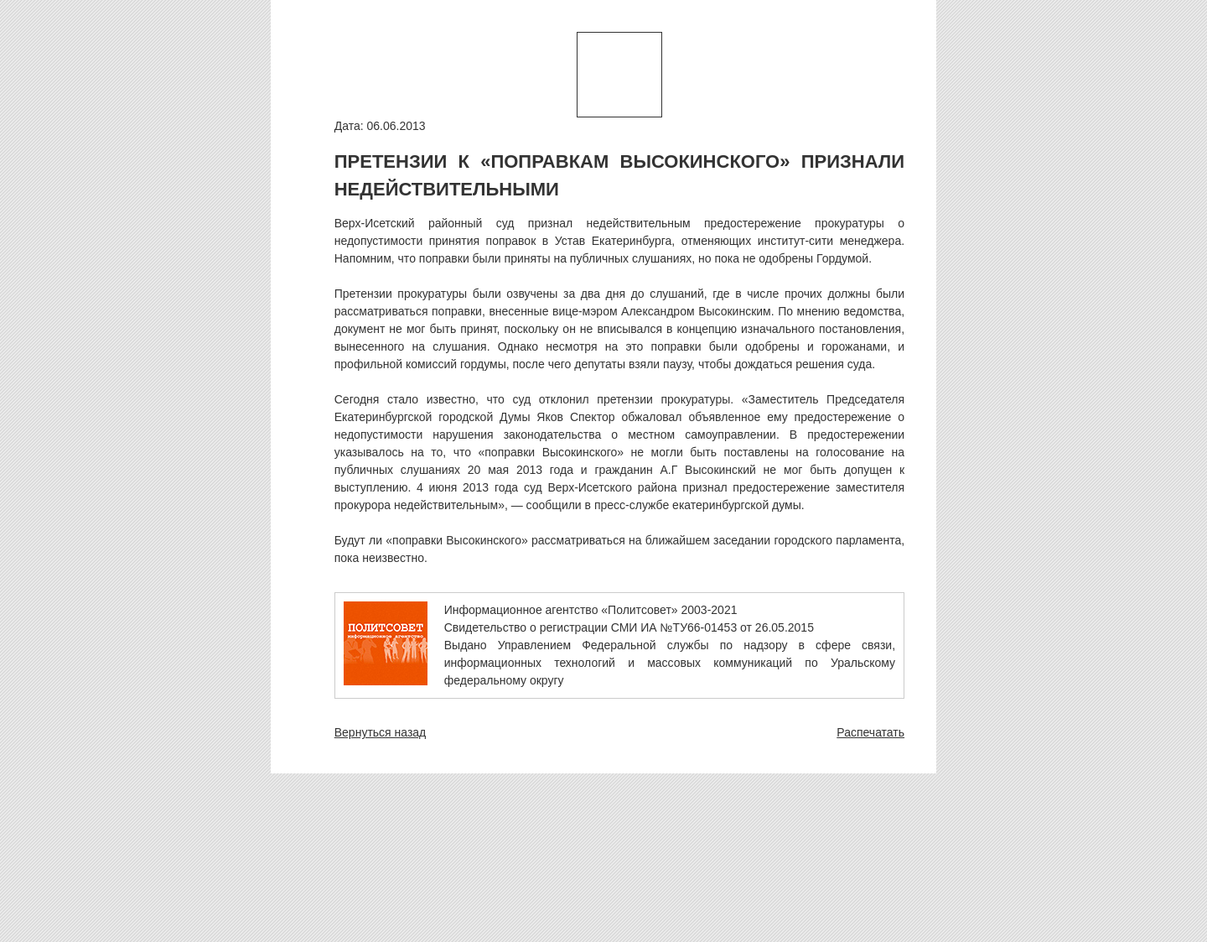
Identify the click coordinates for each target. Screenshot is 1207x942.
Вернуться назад (380, 732)
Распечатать (870, 732)
